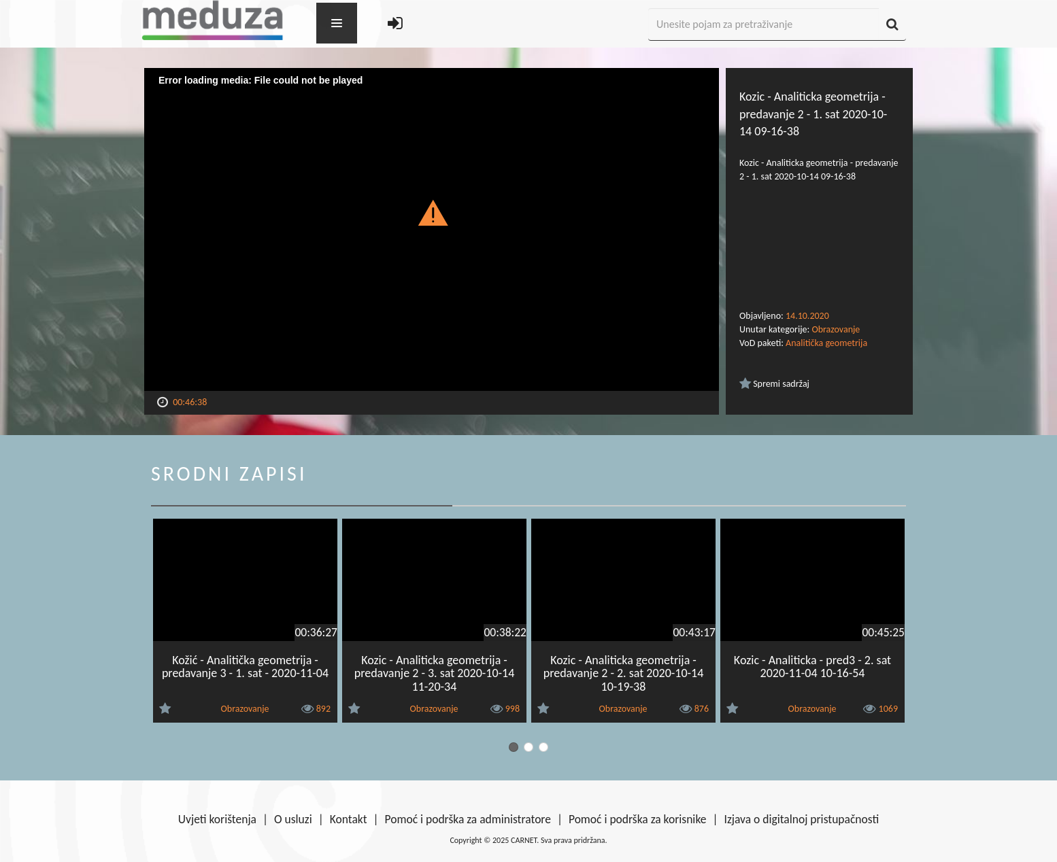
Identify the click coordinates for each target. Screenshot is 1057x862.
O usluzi (293, 819)
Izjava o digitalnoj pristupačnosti (801, 819)
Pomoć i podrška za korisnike (638, 819)
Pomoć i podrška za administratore (468, 819)
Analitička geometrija (826, 343)
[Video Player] (431, 229)
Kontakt (348, 819)
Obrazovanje (835, 329)
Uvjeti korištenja (217, 819)
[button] (431, 212)
